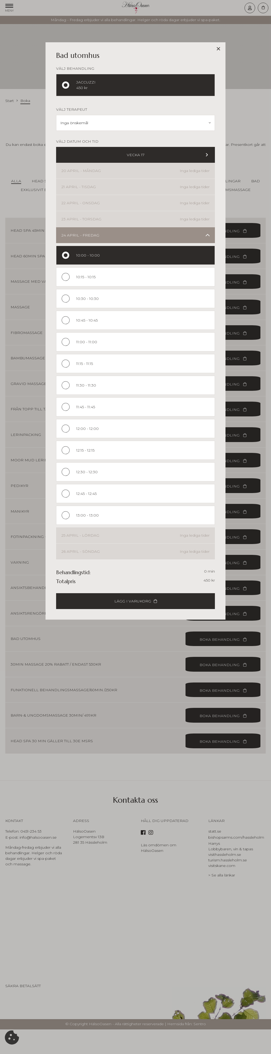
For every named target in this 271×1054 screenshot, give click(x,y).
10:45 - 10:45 (87, 320)
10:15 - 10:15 (86, 277)
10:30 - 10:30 (87, 298)
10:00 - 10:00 (88, 255)
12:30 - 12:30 (87, 472)
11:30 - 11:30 (86, 385)
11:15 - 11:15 (84, 363)
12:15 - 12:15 (85, 450)
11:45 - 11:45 (85, 407)
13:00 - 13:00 (87, 515)
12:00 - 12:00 (87, 428)
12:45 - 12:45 (86, 493)
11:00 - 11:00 (86, 342)
